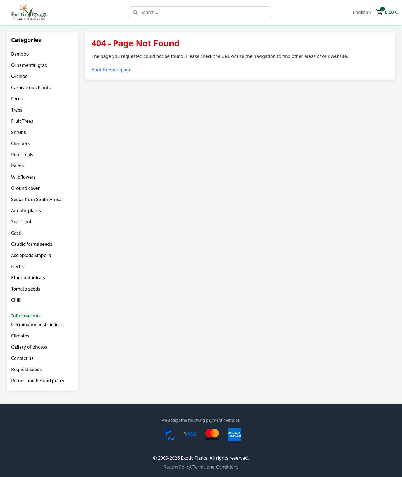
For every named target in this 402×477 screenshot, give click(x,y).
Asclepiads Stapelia (31, 255)
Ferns (17, 99)
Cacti (16, 233)
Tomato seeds (25, 289)
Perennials (22, 155)
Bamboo (20, 54)
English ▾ (362, 12)
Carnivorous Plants (31, 87)
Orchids (19, 76)
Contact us (22, 358)
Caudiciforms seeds (31, 244)
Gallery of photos (29, 347)
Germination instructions (37, 325)
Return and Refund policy (37, 380)
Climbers (20, 143)
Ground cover (25, 188)
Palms (17, 166)
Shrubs (18, 132)
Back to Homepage (111, 70)
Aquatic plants (26, 210)
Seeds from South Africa (36, 199)
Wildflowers (23, 177)
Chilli (16, 300)
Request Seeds (26, 369)
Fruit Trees (22, 121)
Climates (20, 336)
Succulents (22, 222)
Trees (16, 110)
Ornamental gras (29, 65)
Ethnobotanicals (28, 278)
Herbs (17, 266)
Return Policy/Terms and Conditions (201, 467)
